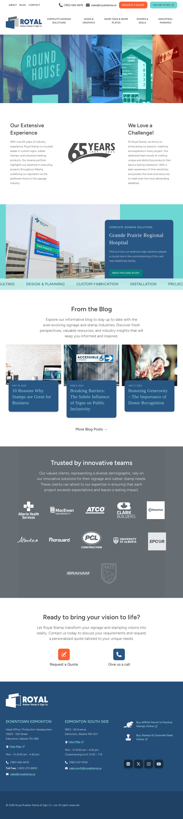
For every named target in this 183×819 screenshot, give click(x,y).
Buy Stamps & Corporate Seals (154, 737)
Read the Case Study (125, 273)
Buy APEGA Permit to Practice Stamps (154, 724)
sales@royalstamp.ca (22, 774)
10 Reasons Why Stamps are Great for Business (31, 396)
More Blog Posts (89, 429)
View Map (17, 746)
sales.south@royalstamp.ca (85, 768)
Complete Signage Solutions (130, 227)
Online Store (163, 5)
